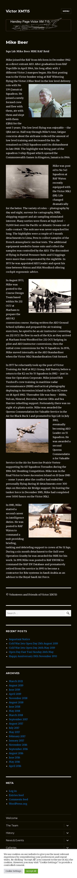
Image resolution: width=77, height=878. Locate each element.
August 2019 (16, 685)
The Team (12, 825)
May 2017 (14, 732)
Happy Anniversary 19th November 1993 (33, 656)
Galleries (11, 847)
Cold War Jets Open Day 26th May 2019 (32, 647)
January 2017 (16, 740)
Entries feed (16, 795)
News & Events (15, 840)
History (10, 833)
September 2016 (18, 749)
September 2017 (18, 719)
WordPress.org (18, 803)
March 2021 (16, 681)
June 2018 (14, 706)
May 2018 (14, 710)
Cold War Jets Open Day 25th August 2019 (33, 643)
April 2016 (15, 765)
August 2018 (16, 702)
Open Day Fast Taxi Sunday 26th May (31, 651)
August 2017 (16, 723)
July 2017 (14, 727)
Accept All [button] (31, 871)
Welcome (12, 818)
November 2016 (18, 744)
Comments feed (18, 799)
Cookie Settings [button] (13, 871)
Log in (13, 790)
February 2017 (17, 736)
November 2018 (18, 698)
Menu (66, 11)
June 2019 (14, 689)
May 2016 (14, 761)
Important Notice (19, 639)
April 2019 (15, 693)
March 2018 (16, 715)
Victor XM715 (18, 11)
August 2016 (16, 753)
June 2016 (14, 757)
